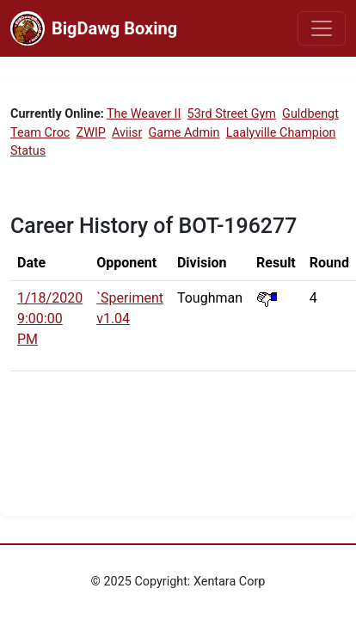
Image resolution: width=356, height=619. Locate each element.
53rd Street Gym (231, 114)
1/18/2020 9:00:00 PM (50, 318)
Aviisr (127, 133)
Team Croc (40, 133)
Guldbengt (310, 114)
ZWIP (91, 133)
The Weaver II (144, 114)
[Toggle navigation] (322, 28)
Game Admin (184, 133)
